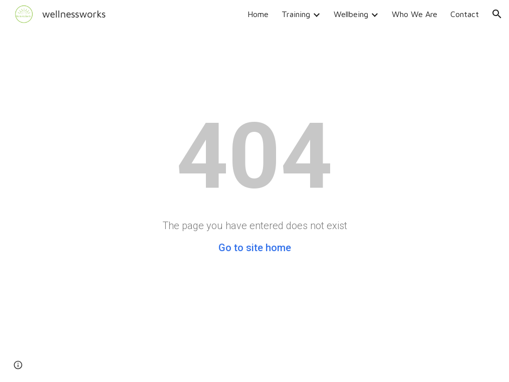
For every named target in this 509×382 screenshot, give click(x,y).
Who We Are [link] (414, 14)
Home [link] (258, 14)
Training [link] (296, 14)
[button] (497, 14)
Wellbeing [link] (351, 14)
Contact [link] (464, 14)
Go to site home (254, 248)
